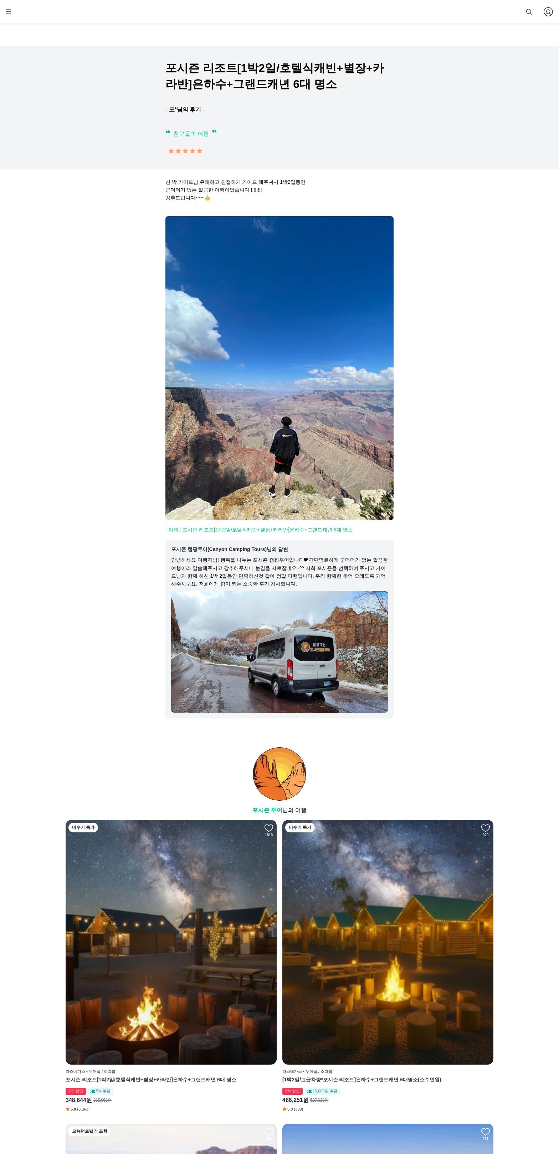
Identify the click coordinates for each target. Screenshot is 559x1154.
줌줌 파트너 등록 (421, 11)
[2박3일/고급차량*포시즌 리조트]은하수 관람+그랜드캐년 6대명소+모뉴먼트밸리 (332, 959)
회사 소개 (255, 1042)
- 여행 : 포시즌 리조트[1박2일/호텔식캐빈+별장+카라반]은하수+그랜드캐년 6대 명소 (259, 531)
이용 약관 (255, 1063)
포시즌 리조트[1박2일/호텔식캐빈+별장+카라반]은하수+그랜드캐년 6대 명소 (116, 959)
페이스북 (326, 1042)
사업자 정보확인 (349, 1128)
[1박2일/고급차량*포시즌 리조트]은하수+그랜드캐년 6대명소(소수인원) (224, 959)
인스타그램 (328, 1053)
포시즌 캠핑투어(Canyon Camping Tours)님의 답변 (229, 550)
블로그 (326, 1063)
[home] (79, 14)
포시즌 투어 (267, 812)
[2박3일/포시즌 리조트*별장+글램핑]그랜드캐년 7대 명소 (441, 959)
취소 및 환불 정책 (262, 1085)
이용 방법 (255, 1053)
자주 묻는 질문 (260, 1107)
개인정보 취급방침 (263, 1074)
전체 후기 (327, 1074)
